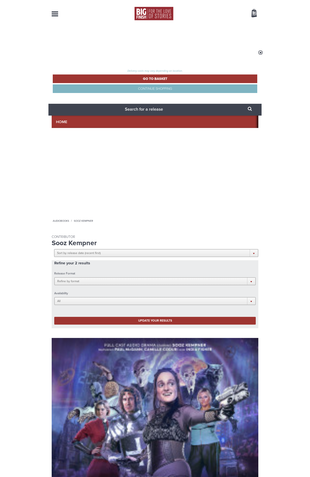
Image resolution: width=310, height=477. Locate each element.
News (172, 34)
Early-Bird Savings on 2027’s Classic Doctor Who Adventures (118, 328)
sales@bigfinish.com (124, 433)
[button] (176, 84)
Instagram (198, 272)
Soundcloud (231, 272)
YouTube (212, 272)
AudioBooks (75, 34)
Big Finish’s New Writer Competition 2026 (221, 325)
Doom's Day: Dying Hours (74, 191)
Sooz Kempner (69, 197)
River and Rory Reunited (222, 365)
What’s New (145, 34)
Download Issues (248, 437)
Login (235, 3)
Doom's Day (58, 187)
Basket (251, 13)
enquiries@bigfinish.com (163, 433)
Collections (110, 34)
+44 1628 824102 (128, 429)
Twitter (186, 272)
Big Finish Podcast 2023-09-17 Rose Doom (127, 193)
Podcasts (198, 34)
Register (248, 3)
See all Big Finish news (236, 314)
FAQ (255, 433)
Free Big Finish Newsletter (5, 96)
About (224, 34)
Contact (249, 34)
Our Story (252, 429)
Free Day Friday (105, 365)
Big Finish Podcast (202, 276)
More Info (74, 218)
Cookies (125, 466)
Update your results (119, 119)
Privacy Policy (61, 291)
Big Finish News (72, 314)
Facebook (174, 272)
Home (77, 55)
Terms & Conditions (142, 466)
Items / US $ (231, 14)
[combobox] (219, 24)
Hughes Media (73, 471)
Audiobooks (93, 55)
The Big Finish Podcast (118, 187)
